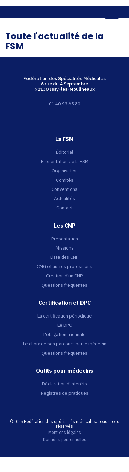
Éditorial (64, 152)
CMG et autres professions (64, 266)
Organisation (65, 171)
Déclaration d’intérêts (64, 384)
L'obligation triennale (64, 334)
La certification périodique (64, 316)
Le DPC (64, 325)
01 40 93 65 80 (64, 104)
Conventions (64, 189)
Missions (65, 248)
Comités (64, 180)
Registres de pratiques (64, 393)
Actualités (64, 198)
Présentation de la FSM (64, 161)
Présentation (64, 238)
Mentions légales (64, 432)
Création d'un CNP (64, 276)
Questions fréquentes (64, 285)
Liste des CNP (64, 257)
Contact (64, 208)
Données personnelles (64, 439)
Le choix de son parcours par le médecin (64, 344)
